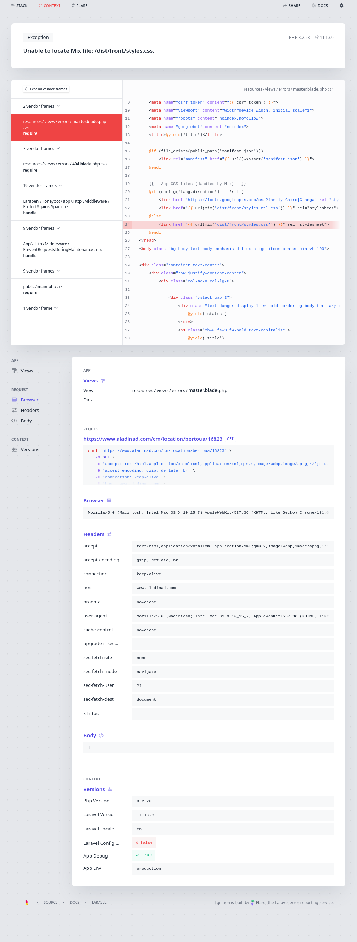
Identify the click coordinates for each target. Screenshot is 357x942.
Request (19, 389)
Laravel (99, 902)
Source (50, 902)
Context (20, 439)
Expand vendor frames (47, 89)
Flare (258, 902)
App (15, 360)
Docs (74, 902)
